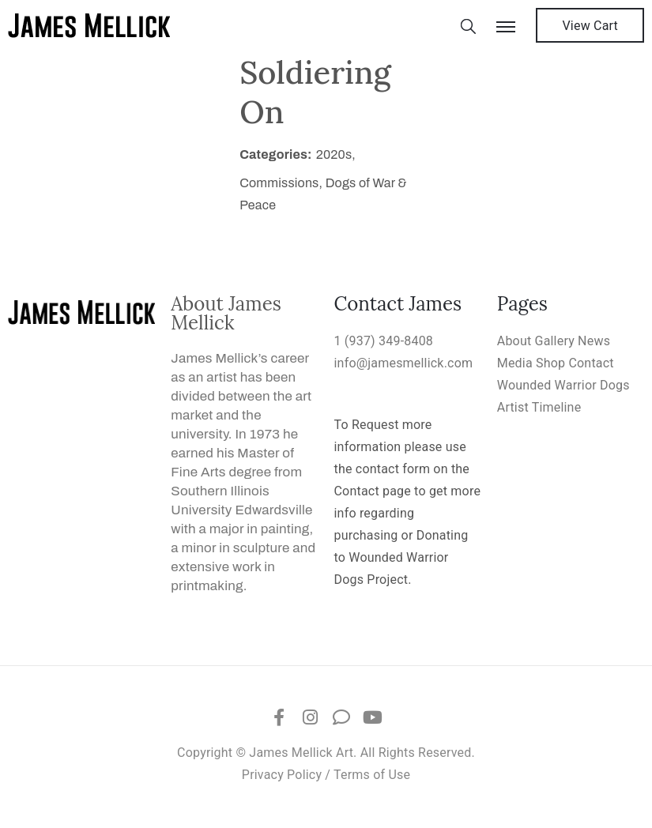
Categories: (275, 154)
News (594, 340)
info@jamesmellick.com (403, 363)
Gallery (555, 340)
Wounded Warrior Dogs (563, 385)
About (514, 340)
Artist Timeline (539, 407)
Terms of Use (372, 774)
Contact (590, 363)
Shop (550, 363)
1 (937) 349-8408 (384, 340)
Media (515, 363)
